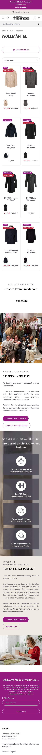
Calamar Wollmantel (31, 94)
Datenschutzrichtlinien (16, 694)
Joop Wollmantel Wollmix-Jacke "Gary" (11, 251)
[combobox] (17, 24)
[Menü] (3, 18)
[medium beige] (5, 102)
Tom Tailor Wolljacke (11, 147)
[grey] (25, 207)
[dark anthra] (25, 102)
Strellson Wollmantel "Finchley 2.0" (31, 147)
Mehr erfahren (11, 626)
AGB (29, 692)
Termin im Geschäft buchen (17, 425)
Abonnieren (21, 712)
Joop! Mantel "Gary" (11, 94)
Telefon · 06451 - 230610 (16, 419)
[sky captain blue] (6, 155)
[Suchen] (38, 24)
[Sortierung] (21, 60)
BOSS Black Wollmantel (31, 199)
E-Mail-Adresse (9, 698)
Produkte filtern (21, 50)
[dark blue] (5, 260)
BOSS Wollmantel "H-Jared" (11, 199)
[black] (25, 155)
